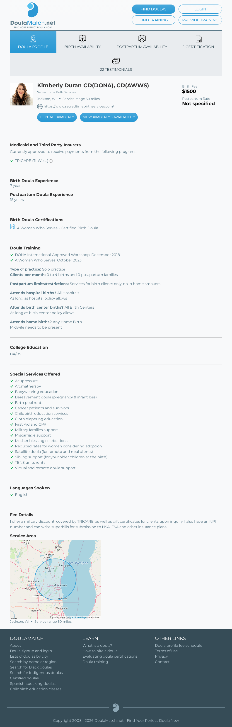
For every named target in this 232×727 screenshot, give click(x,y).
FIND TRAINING (154, 20)
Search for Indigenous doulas (36, 673)
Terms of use (166, 651)
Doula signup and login (31, 651)
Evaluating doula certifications (110, 656)
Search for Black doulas (31, 667)
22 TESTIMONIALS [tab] (116, 65)
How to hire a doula (100, 651)
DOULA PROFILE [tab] (33, 42)
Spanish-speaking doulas (33, 683)
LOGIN (200, 9)
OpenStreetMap (77, 617)
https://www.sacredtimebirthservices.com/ (79, 106)
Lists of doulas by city (29, 656)
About (15, 645)
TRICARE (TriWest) (31, 161)
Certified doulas (24, 678)
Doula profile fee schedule (178, 645)
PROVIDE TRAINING (200, 20)
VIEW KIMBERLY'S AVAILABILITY (109, 117)
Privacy (161, 656)
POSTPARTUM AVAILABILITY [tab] (142, 42)
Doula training (95, 662)
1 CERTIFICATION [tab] (198, 42)
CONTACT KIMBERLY (57, 117)
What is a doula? (97, 645)
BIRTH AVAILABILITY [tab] (82, 42)
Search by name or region (33, 662)
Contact (162, 662)
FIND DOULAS (154, 9)
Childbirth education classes (35, 689)
